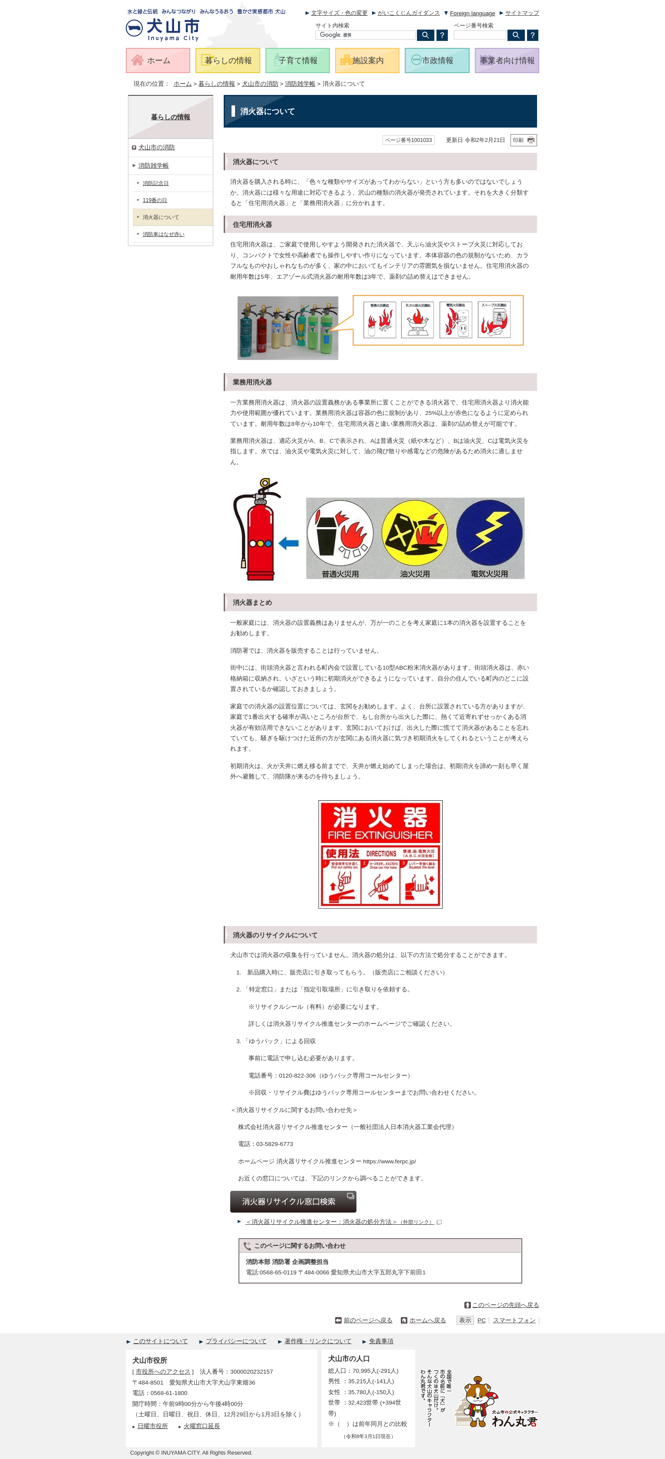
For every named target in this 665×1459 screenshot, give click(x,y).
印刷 (518, 140)
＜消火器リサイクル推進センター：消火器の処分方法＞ (343, 1222)
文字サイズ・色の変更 (339, 13)
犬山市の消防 (260, 84)
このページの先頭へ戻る (505, 1305)
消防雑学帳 (300, 84)
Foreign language (472, 13)
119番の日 (155, 200)
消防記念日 (156, 183)
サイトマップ (522, 13)
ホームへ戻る (428, 1320)
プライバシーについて (236, 1341)
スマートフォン (514, 1320)
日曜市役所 (153, 1426)
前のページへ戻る (368, 1320)
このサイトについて (160, 1341)
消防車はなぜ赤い (164, 234)
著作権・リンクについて (318, 1341)
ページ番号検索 (474, 25)
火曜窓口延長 (202, 1426)
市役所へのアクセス (163, 1371)
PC (481, 1320)
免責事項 (381, 1341)
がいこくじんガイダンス (409, 13)
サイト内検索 (332, 25)
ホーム (183, 84)
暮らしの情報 (216, 84)
